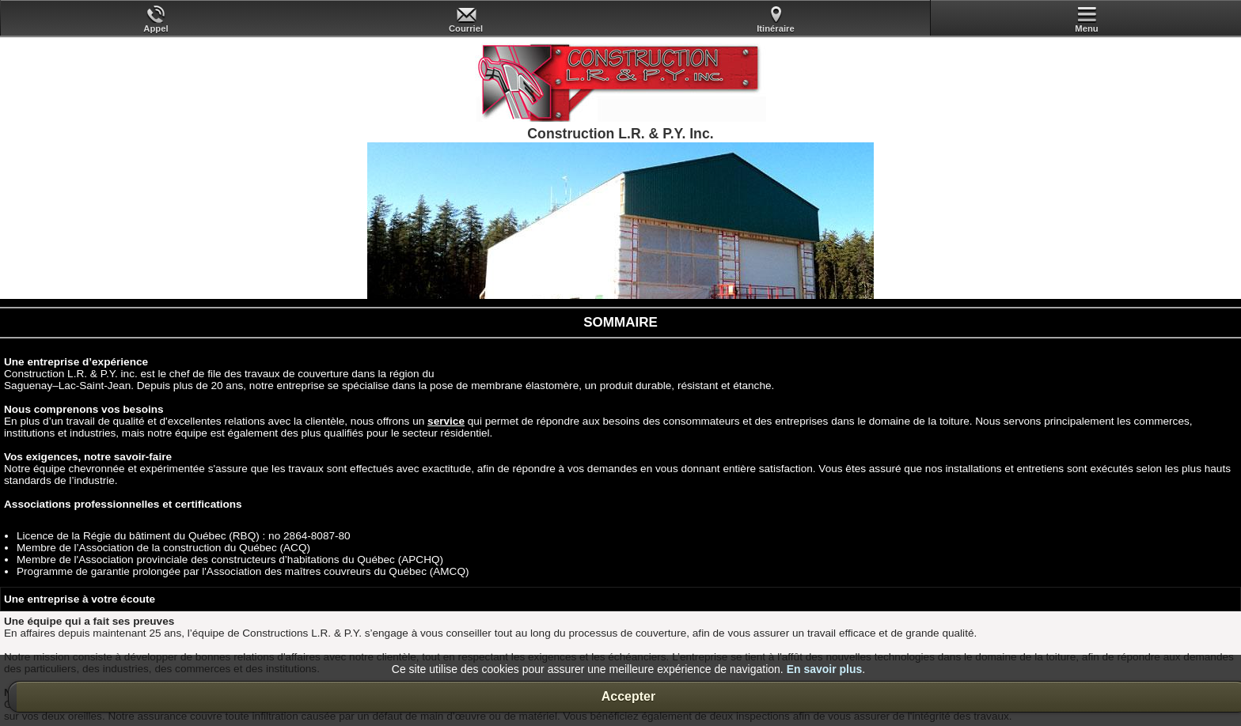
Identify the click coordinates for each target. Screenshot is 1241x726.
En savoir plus (825, 669)
